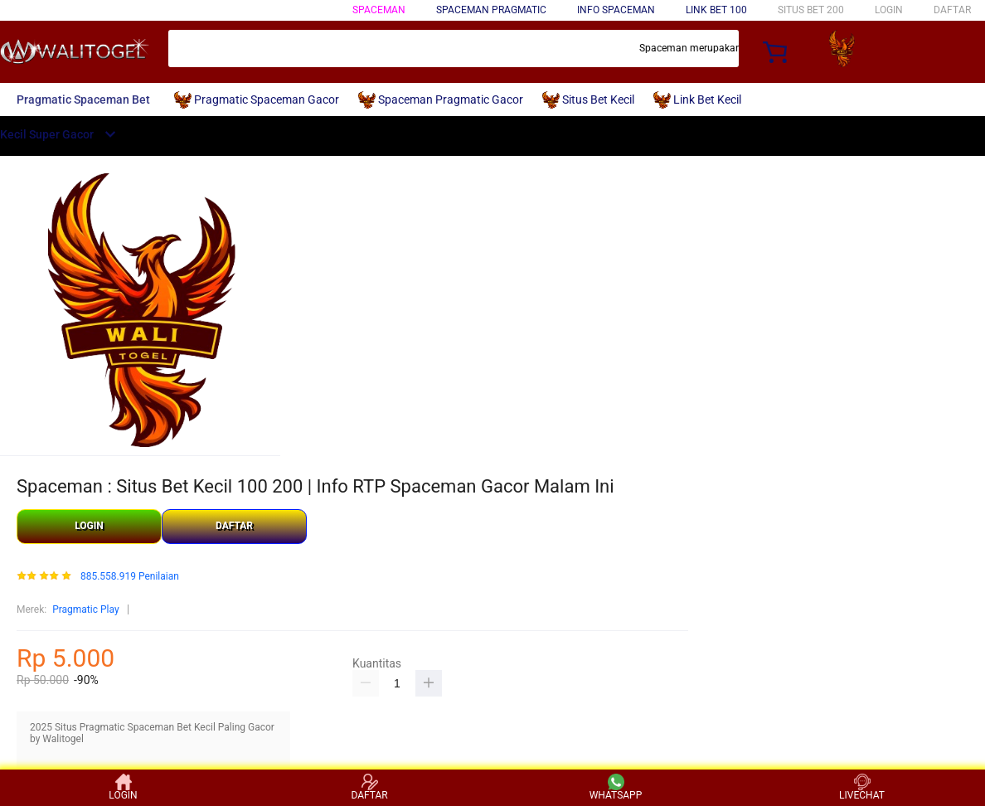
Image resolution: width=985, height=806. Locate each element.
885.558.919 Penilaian (129, 576)
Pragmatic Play (85, 609)
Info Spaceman (616, 10)
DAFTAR (952, 10)
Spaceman (378, 10)
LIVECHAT (862, 787)
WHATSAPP (616, 787)
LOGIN (889, 10)
